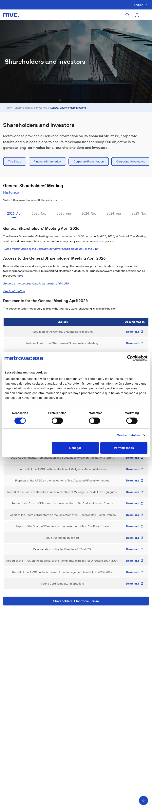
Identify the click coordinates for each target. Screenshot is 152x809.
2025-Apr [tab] (64, 213)
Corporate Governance (130, 161)
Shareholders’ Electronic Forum (76, 601)
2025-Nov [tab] (39, 213)
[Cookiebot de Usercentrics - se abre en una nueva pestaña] (130, 358)
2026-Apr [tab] (14, 213)
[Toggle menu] (146, 15)
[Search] (127, 15)
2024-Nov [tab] (89, 213)
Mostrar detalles (128, 435)
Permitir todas (124, 448)
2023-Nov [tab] (139, 213)
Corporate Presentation (89, 161)
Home (8, 107)
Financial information (47, 161)
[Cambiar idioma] (141, 5)
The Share (14, 161)
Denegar (75, 448)
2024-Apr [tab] (114, 213)
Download (135, 331)
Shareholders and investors (31, 107)
